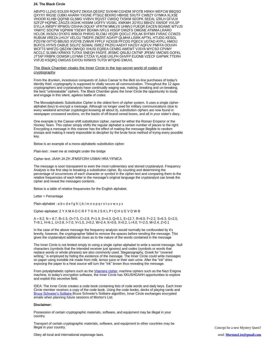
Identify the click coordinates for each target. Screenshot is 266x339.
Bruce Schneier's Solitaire (53, 293)
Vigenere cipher (105, 271)
